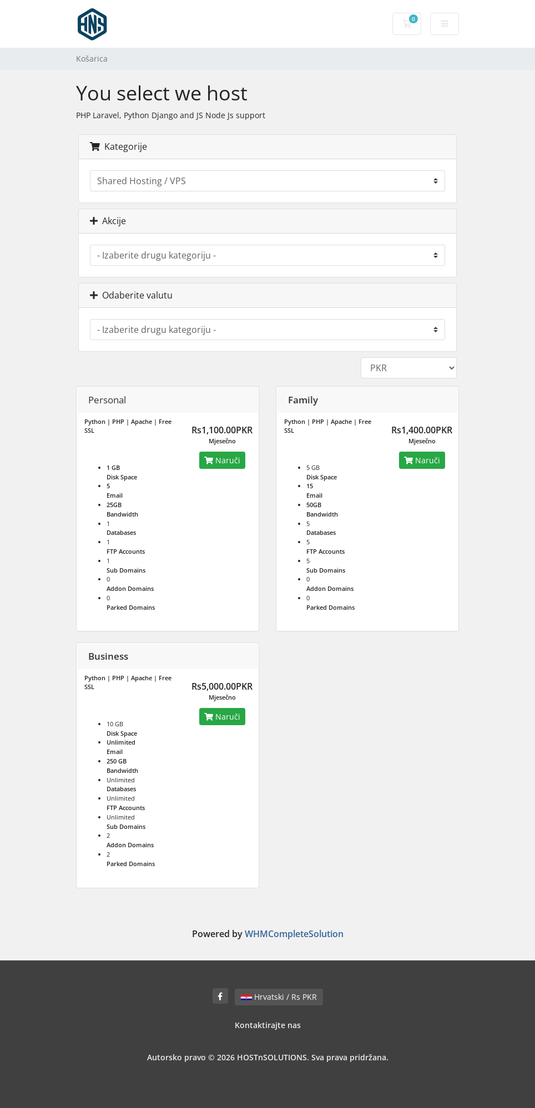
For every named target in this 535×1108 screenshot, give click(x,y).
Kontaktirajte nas (268, 1025)
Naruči (222, 460)
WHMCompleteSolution (294, 934)
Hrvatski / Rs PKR (279, 996)
